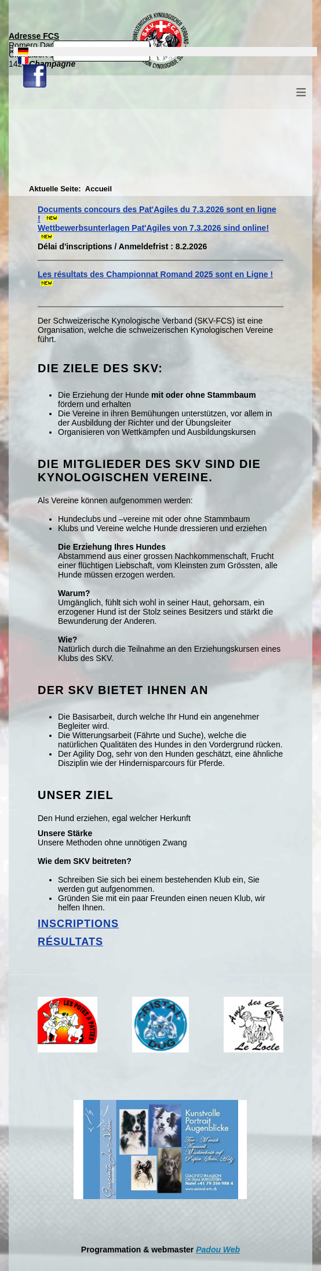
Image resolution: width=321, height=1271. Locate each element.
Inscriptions (78, 923)
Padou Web (218, 1249)
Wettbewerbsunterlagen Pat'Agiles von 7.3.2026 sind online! (153, 228)
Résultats (70, 941)
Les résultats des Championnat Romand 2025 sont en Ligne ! (155, 274)
